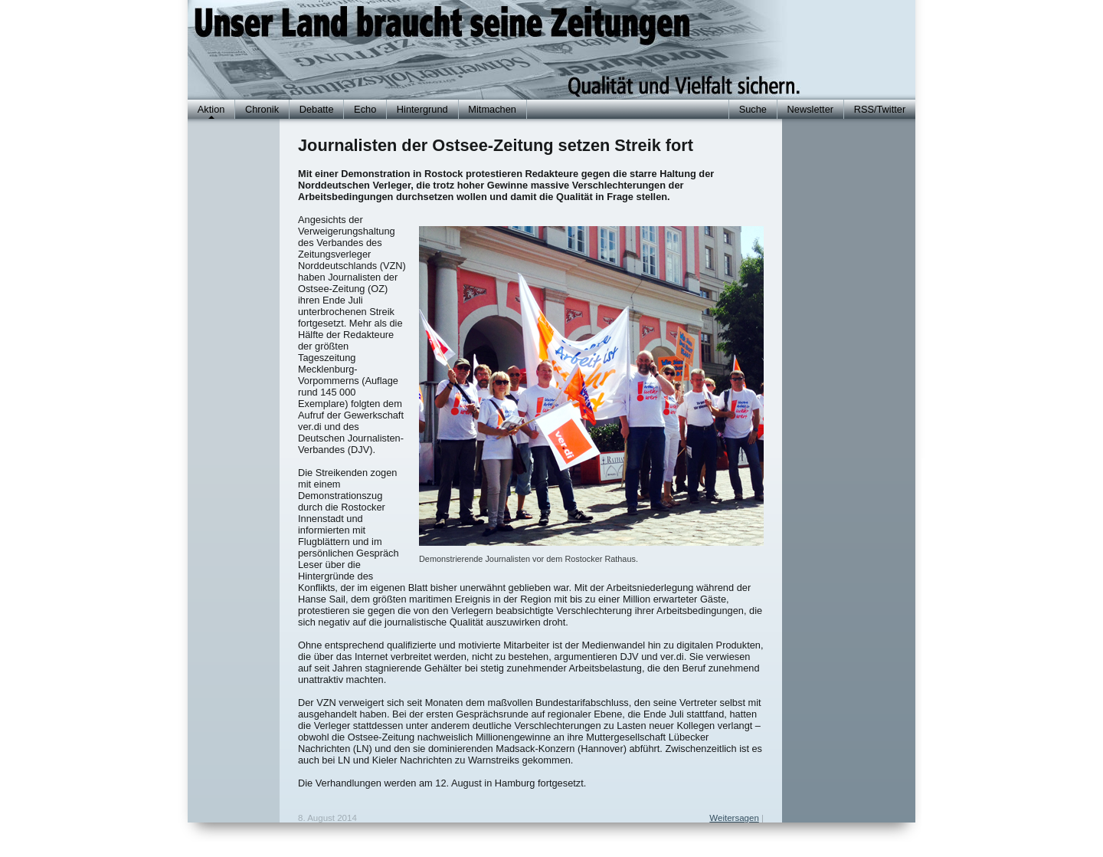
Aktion (211, 109)
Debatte (316, 109)
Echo (365, 109)
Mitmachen (492, 109)
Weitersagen (733, 818)
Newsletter (810, 109)
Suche (753, 109)
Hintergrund (422, 109)
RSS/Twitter (880, 109)
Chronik (262, 109)
